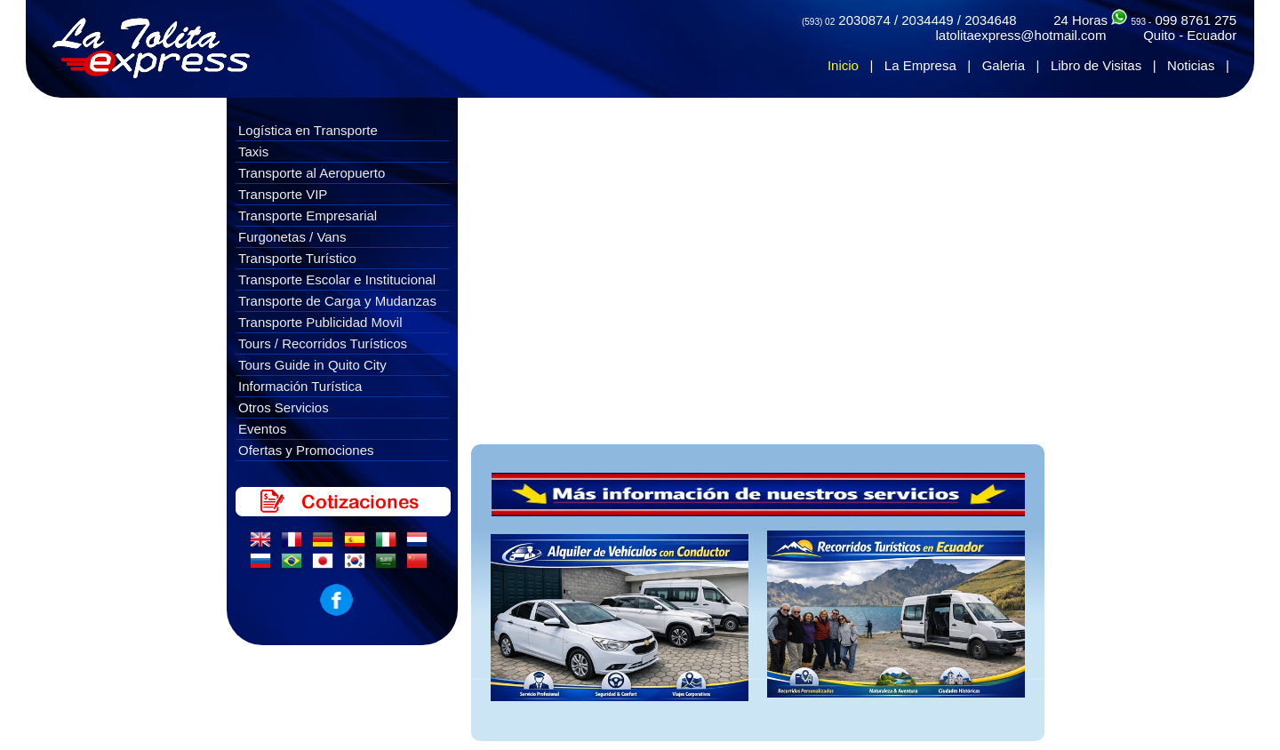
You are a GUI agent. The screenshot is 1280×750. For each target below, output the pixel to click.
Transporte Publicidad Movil (320, 322)
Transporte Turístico (297, 258)
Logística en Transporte (308, 130)
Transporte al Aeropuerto (311, 172)
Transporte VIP (282, 194)
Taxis (253, 151)
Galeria (1003, 65)
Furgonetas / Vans (292, 236)
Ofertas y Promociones (306, 450)
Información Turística (300, 386)
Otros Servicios (283, 407)
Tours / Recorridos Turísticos (322, 343)
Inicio (843, 65)
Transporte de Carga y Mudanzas (337, 300)
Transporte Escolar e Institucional (337, 279)
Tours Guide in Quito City (312, 364)
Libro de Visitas (1096, 65)
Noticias (1190, 65)
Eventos (262, 428)
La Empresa (920, 65)
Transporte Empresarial (307, 215)
